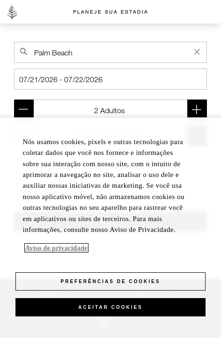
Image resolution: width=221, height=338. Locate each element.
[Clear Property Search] (197, 51)
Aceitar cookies (110, 307)
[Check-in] (110, 79)
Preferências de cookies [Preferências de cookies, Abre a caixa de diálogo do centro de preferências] (111, 281)
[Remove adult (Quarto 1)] (24, 110)
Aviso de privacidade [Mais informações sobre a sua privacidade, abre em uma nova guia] (56, 248)
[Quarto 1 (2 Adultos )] (110, 110)
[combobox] (110, 52)
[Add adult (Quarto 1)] (197, 110)
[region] (110, 227)
